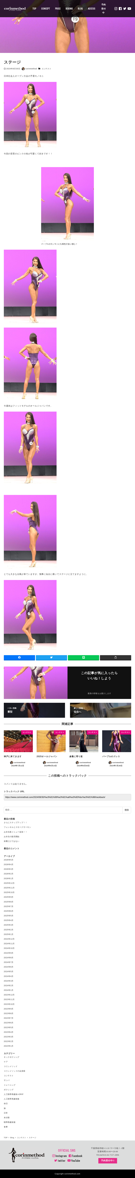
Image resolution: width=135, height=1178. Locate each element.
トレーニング (10, 1085)
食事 (6, 1127)
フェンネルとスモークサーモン (17, 827)
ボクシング (9, 1090)
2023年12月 (9, 995)
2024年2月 (8, 985)
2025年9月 (8, 897)
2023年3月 (8, 1037)
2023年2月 (8, 1041)
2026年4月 (8, 864)
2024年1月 (8, 990)
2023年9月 (8, 1009)
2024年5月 (8, 971)
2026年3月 (8, 869)
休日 (6, 1103)
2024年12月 (9, 939)
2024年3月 (8, 981)
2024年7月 (8, 962)
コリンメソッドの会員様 (14, 1071)
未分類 (7, 1117)
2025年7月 (8, 906)
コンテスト (46, 69)
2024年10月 (9, 948)
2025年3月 (8, 925)
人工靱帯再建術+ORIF (14, 1094)
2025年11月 (9, 888)
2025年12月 (9, 883)
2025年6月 (8, 911)
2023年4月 (8, 1032)
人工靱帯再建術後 (11, 1099)
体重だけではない (11, 841)
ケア (6, 1062)
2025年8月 (8, 902)
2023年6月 (8, 1023)
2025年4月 (8, 920)
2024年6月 (8, 967)
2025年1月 (8, 934)
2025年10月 (9, 892)
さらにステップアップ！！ (15, 822)
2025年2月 (8, 930)
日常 (6, 1113)
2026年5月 (8, 860)
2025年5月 (8, 916)
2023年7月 (8, 1018)
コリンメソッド (11, 1066)
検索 (127, 810)
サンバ (7, 1080)
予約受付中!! (107, 1160)
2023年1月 (8, 1046)
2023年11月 (9, 999)
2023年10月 (9, 1004)
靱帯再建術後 (10, 1122)
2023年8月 (8, 1013)
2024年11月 (9, 944)
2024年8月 (8, 958)
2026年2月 (8, 874)
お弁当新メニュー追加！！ (15, 832)
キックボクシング (11, 1057)
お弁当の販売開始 (11, 836)
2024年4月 (8, 976)
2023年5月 (8, 1027)
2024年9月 (8, 953)
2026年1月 (8, 878)
